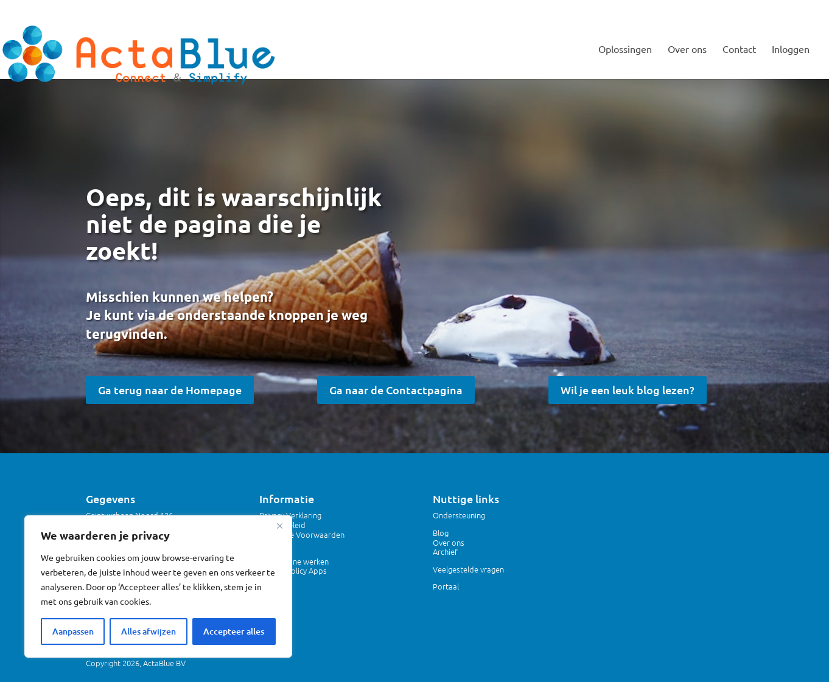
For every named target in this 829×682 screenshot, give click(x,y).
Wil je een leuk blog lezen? (627, 390)
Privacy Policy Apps (293, 570)
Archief (445, 551)
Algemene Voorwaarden (302, 534)
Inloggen (791, 49)
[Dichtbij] (279, 525)
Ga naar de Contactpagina (396, 390)
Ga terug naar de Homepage (170, 390)
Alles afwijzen (148, 631)
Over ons (687, 49)
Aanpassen (73, 631)
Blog (441, 532)
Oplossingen (625, 49)
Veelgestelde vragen (468, 569)
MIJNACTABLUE (783, 9)
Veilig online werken (294, 561)
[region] (158, 586)
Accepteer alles (233, 631)
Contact (739, 49)
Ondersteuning (459, 515)
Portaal (446, 586)
